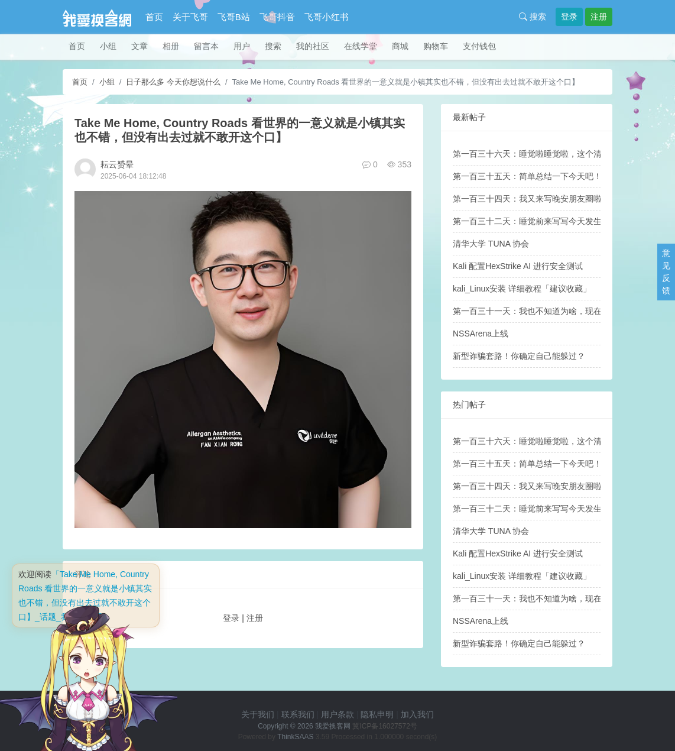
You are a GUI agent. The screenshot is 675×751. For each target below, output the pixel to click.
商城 (400, 46)
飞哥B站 (234, 17)
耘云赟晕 (117, 164)
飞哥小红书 (326, 17)
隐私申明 (377, 714)
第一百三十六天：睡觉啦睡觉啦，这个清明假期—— (548, 153)
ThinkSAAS (295, 737)
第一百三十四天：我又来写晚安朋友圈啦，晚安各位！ (552, 198)
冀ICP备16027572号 (384, 726)
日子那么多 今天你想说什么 (173, 81)
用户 (241, 46)
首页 (154, 17)
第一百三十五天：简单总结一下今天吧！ (527, 176)
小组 (108, 46)
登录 (569, 16)
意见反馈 (666, 271)
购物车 (435, 46)
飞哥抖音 (277, 17)
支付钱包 (479, 46)
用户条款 (337, 714)
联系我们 (297, 714)
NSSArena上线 (480, 333)
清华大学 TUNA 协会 (491, 243)
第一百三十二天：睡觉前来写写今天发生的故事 (540, 221)
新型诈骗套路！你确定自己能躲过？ (519, 356)
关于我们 (257, 714)
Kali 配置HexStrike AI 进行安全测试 (518, 266)
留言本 (206, 46)
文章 (139, 46)
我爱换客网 (333, 726)
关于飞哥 (190, 17)
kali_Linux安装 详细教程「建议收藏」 (522, 288)
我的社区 (312, 46)
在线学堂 (360, 46)
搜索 (532, 16)
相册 (171, 46)
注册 (598, 16)
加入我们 (417, 714)
